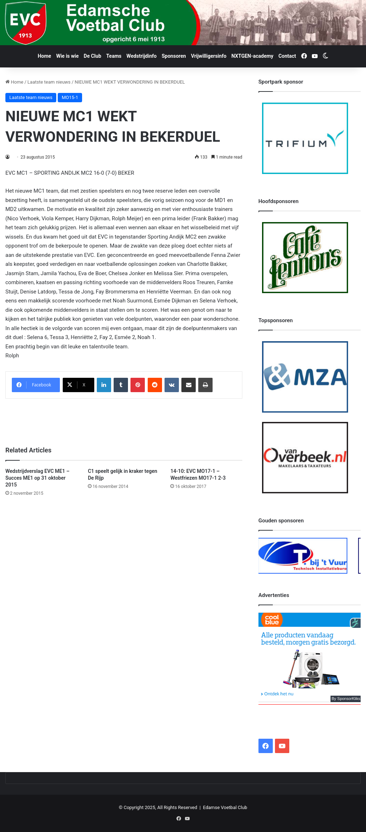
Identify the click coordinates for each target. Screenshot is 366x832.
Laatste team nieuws (49, 82)
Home (44, 56)
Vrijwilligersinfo (209, 56)
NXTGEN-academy (253, 56)
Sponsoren (174, 56)
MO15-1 (70, 97)
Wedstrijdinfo (142, 56)
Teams (113, 56)
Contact (287, 56)
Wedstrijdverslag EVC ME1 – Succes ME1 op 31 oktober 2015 (37, 478)
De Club (92, 56)
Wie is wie (67, 56)
